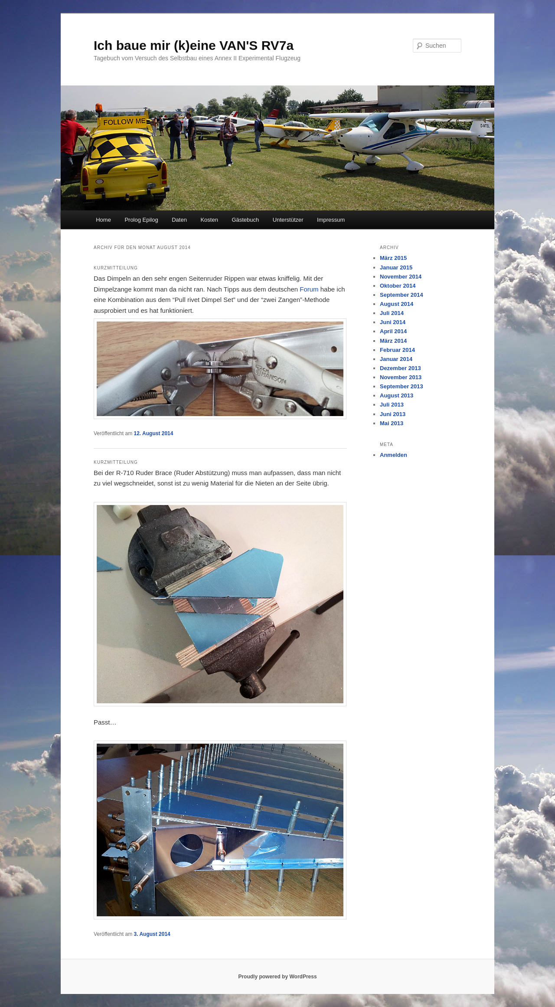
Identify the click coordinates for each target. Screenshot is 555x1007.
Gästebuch (245, 219)
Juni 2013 (392, 414)
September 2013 (401, 386)
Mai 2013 (391, 423)
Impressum (331, 219)
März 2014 (393, 341)
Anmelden (393, 455)
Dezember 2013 (400, 368)
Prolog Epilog (141, 219)
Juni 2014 (392, 322)
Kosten (209, 219)
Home (103, 219)
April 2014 (393, 331)
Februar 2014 (397, 350)
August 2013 (396, 395)
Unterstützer (288, 219)
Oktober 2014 (397, 285)
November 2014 (400, 276)
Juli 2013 (392, 404)
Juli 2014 (392, 313)
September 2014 (401, 295)
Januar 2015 (396, 267)
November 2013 (400, 377)
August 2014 (396, 304)
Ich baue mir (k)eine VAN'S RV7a (194, 45)
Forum (309, 289)
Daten (179, 219)
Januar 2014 (396, 359)
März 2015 (393, 258)
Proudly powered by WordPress (277, 977)
